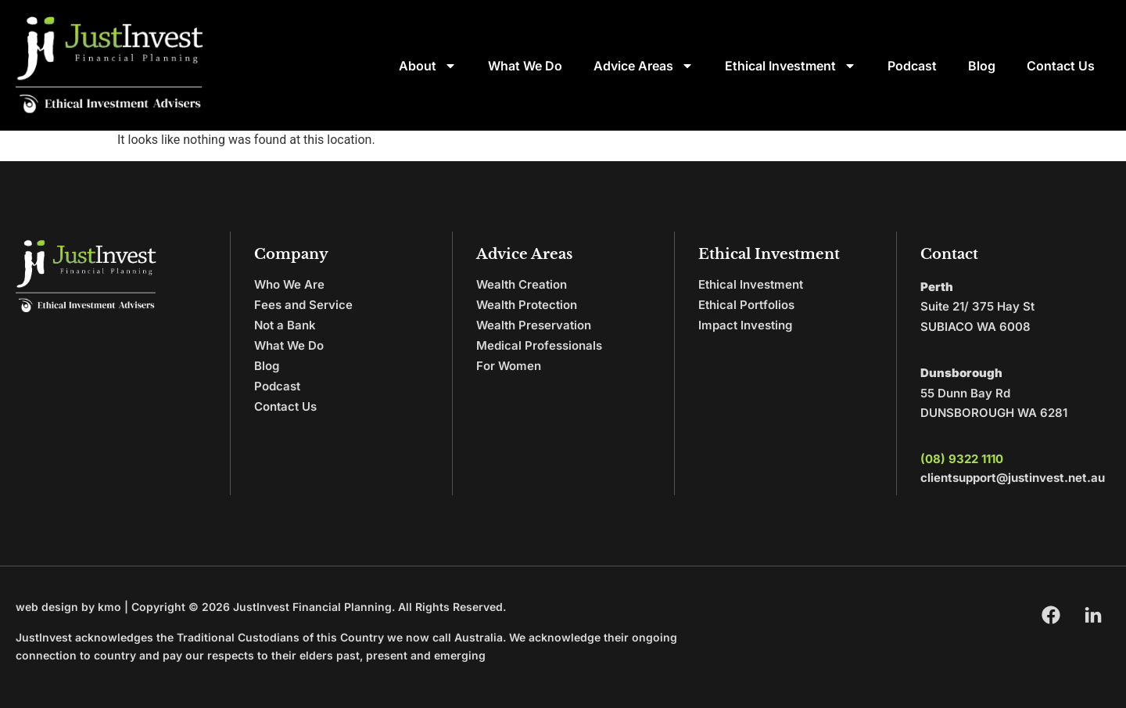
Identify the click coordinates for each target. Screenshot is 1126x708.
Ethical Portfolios (746, 304)
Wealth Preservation (533, 325)
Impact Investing (745, 325)
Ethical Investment (790, 66)
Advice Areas (643, 66)
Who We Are (289, 284)
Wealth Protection (526, 304)
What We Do (525, 66)
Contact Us (1061, 66)
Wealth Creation (521, 284)
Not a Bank (285, 325)
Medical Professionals (539, 345)
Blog (981, 66)
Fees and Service (303, 304)
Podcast (912, 66)
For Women (508, 365)
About (428, 66)
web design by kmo (68, 606)
